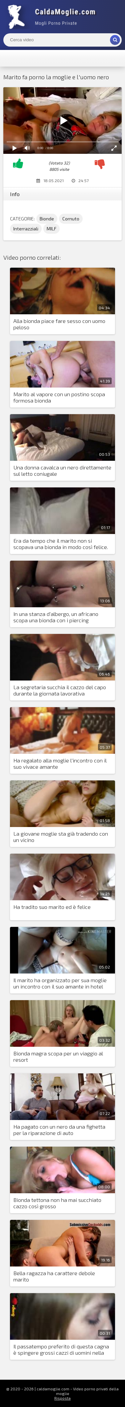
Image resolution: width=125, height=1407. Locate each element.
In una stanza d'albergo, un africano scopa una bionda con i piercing (55, 617)
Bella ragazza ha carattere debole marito (54, 1276)
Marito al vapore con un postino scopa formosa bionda (59, 397)
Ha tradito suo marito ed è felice (52, 907)
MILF (51, 228)
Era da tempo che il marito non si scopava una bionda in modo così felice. (60, 543)
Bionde (47, 218)
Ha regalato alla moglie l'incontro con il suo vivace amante (60, 763)
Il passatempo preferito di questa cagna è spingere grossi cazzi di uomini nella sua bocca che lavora (61, 1349)
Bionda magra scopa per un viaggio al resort (58, 1056)
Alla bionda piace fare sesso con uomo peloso (59, 324)
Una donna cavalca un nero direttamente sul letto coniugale (62, 470)
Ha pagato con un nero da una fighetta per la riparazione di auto (59, 1129)
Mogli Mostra (53, 16)
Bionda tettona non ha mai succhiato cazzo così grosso (57, 1203)
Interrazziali (25, 228)
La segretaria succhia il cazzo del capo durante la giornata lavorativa (59, 690)
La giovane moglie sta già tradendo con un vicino (60, 836)
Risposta (62, 1398)
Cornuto (70, 218)
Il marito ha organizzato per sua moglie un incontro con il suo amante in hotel (60, 983)
